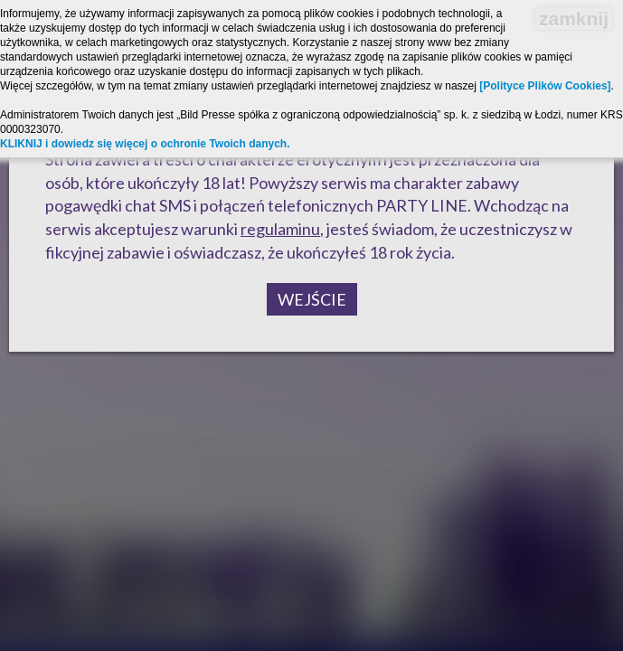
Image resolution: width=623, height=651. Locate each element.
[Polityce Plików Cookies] (544, 86)
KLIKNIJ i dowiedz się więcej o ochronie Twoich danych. (145, 143)
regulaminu (280, 229)
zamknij (574, 18)
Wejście (312, 299)
